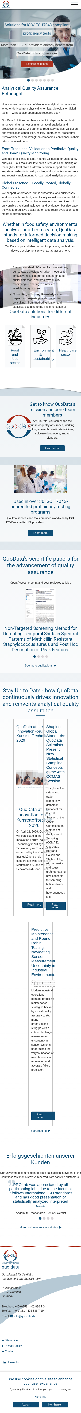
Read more (34, 904)
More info (40, 1396)
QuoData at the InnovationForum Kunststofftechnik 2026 (31, 733)
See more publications (38, 665)
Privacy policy (13, 1345)
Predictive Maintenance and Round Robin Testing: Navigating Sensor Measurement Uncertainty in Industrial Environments (43, 952)
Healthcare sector (67, 342)
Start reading (39, 1130)
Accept (26, 1404)
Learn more (52, 448)
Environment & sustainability (41, 344)
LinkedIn (5, 1362)
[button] (28, 80)
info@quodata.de (24, 1316)
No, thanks (54, 1404)
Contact (9, 1351)
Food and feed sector (15, 346)
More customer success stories (39, 1227)
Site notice (11, 1340)
